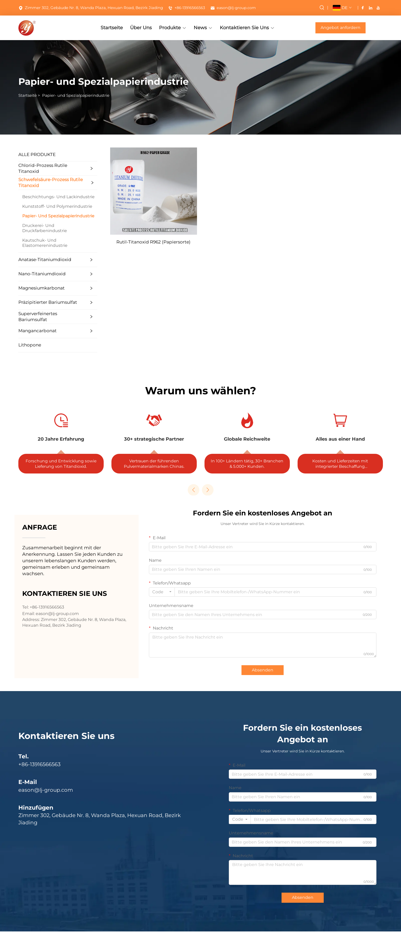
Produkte (170, 28)
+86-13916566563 (187, 7)
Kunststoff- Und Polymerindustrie (51, 206)
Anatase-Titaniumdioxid (38, 259)
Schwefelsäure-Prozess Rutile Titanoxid (44, 182)
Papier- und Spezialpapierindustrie (75, 96)
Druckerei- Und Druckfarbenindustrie (38, 228)
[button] (193, 491)
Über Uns (141, 28)
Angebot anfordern (340, 27)
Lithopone (23, 344)
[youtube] (378, 8)
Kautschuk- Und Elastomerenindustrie (39, 243)
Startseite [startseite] (27, 96)
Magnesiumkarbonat (35, 288)
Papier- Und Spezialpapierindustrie (52, 215)
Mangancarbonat (31, 330)
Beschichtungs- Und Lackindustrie (52, 196)
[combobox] (162, 593)
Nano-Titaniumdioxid (36, 273)
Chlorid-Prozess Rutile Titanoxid (36, 168)
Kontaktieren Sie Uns (244, 28)
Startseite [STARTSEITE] (112, 28)
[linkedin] (370, 8)
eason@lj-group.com (234, 7)
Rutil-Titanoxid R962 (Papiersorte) (172, 242)
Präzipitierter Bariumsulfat (41, 302)
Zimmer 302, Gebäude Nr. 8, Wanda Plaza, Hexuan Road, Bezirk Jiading (90, 7)
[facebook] (363, 8)
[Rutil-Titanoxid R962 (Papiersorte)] (172, 190)
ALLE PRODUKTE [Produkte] (31, 154)
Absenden (262, 671)
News (200, 28)
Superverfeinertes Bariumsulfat (31, 316)
